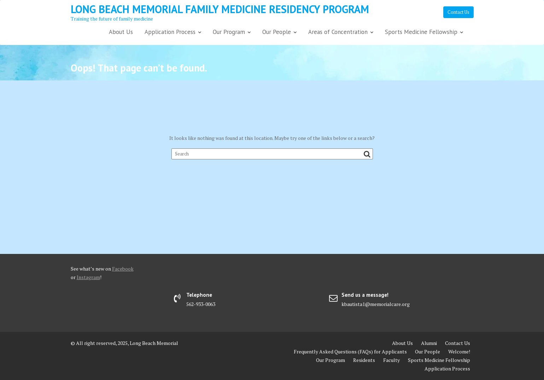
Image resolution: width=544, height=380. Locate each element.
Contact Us (458, 12)
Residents (364, 360)
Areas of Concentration (338, 32)
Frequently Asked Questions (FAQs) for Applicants (350, 351)
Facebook (123, 268)
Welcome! (459, 351)
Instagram (88, 277)
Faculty (391, 360)
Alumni (429, 343)
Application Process (170, 32)
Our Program (229, 32)
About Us (121, 32)
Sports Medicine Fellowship (421, 32)
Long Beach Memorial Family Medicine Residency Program (220, 9)
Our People (276, 32)
